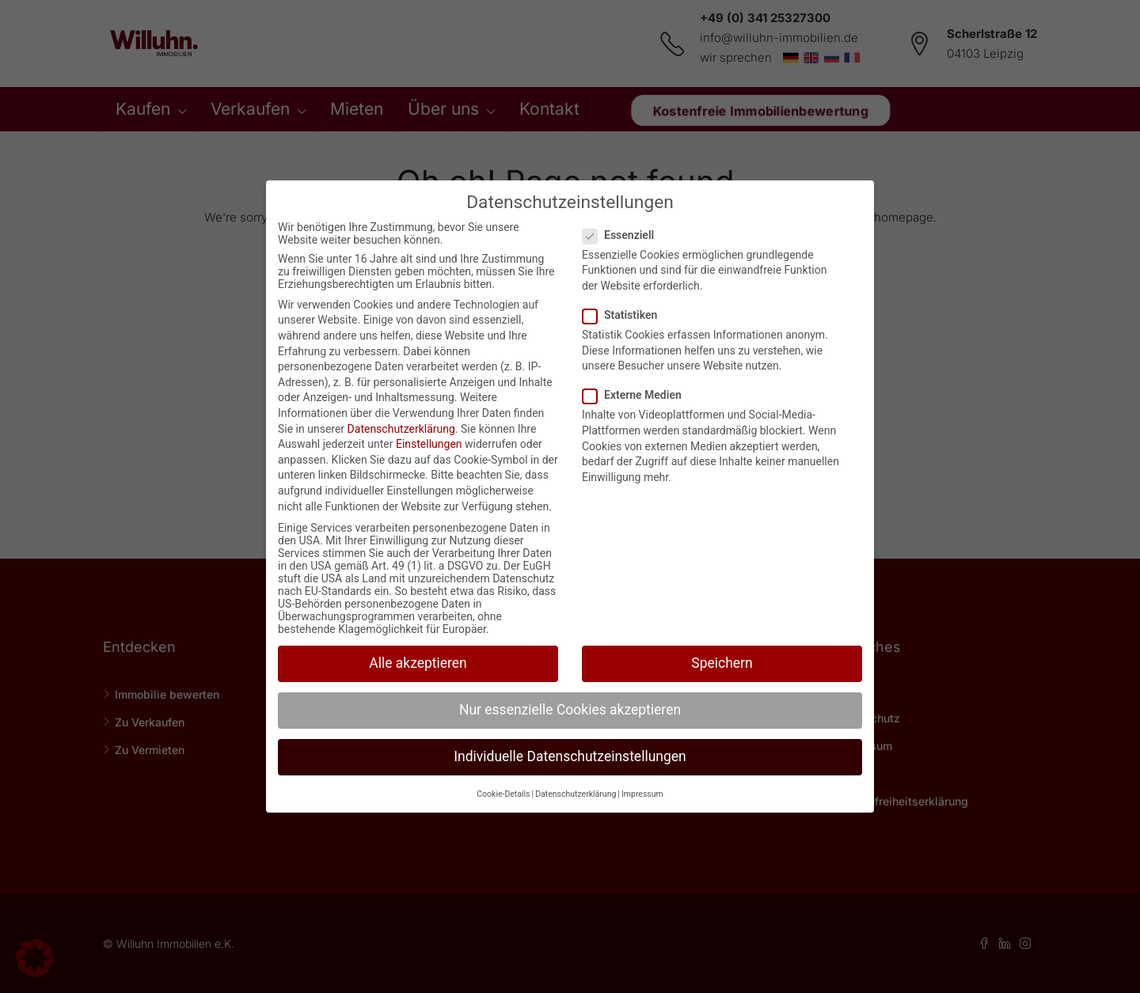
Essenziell (623, 235)
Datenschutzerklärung (401, 429)
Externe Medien (637, 394)
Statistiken (624, 315)
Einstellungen (429, 444)
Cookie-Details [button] (503, 794)
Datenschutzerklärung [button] (575, 794)
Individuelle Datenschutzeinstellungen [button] (570, 756)
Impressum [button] (642, 794)
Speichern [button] (721, 663)
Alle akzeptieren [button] (418, 663)
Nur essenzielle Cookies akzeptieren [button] (570, 710)
